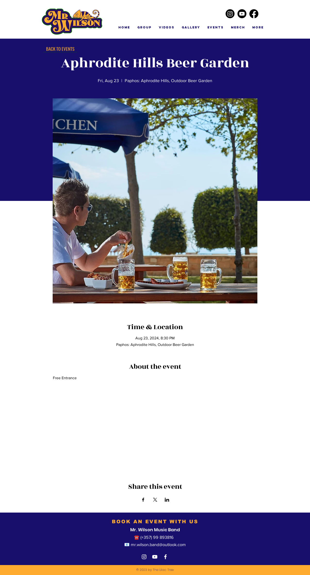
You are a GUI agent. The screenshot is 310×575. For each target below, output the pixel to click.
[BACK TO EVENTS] (60, 48)
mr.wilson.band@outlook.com (158, 544)
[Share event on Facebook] (143, 500)
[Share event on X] (155, 500)
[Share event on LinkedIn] (167, 500)
